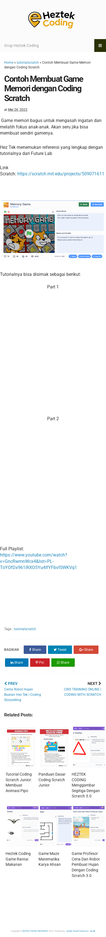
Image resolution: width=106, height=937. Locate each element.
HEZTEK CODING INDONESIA (35, 931)
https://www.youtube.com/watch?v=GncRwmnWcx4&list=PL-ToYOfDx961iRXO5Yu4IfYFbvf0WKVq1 (38, 561)
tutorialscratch (28, 62)
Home (8, 62)
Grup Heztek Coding (21, 45)
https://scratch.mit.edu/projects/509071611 (60, 173)
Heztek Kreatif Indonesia (77, 931)
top (92, 931)
